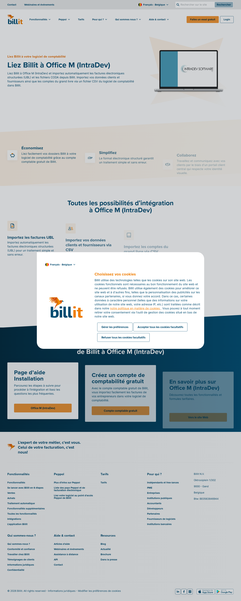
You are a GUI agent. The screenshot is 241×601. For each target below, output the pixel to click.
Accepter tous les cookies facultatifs (160, 327)
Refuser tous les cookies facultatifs (123, 337)
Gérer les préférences (114, 327)
